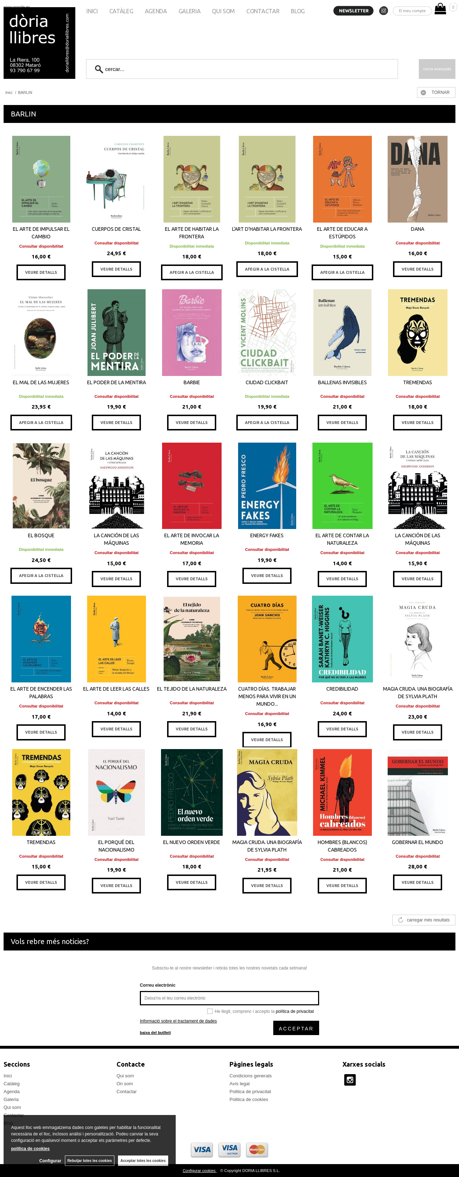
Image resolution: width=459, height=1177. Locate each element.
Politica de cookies (249, 1099)
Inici (92, 11)
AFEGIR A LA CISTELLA (192, 272)
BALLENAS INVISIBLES (342, 382)
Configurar (50, 1160)
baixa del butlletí (155, 1032)
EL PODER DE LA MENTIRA (116, 382)
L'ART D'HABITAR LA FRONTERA (267, 229)
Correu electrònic (157, 985)
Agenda (156, 11)
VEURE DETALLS (41, 272)
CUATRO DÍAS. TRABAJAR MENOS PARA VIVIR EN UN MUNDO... (267, 696)
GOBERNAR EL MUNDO (417, 842)
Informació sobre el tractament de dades (178, 1021)
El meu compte (412, 10)
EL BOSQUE (41, 535)
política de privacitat (295, 1011)
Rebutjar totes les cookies (89, 1161)
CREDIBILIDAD (342, 689)
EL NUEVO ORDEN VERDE (191, 842)
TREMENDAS (417, 382)
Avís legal (240, 1083)
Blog (298, 11)
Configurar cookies (200, 1170)
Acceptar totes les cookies (143, 1161)
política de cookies (30, 1148)
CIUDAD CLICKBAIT (267, 382)
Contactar (262, 11)
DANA (417, 229)
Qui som (223, 11)
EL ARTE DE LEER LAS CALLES (116, 689)
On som (125, 1083)
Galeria (190, 11)
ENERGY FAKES (267, 535)
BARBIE (192, 382)
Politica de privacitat (250, 1091)
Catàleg (121, 11)
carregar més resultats (428, 920)
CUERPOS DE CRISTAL (116, 229)
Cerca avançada (437, 69)
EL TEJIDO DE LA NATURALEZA (192, 689)
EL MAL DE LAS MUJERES (41, 382)
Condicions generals (251, 1075)
